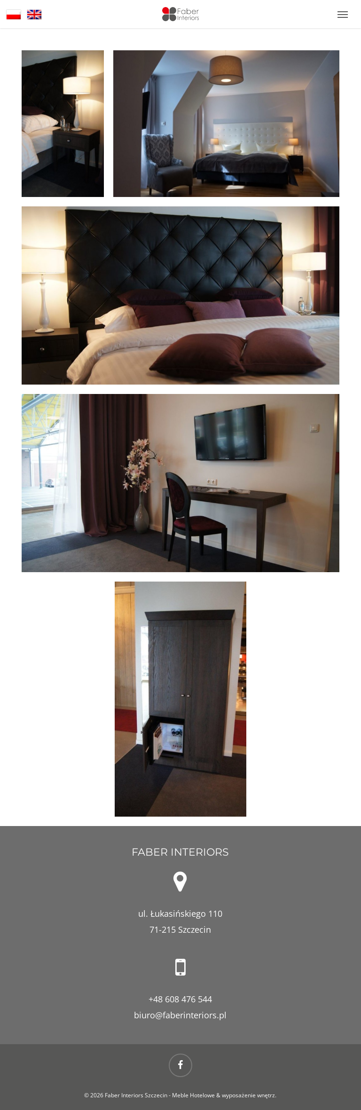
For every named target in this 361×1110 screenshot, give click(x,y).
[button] (342, 14)
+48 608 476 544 (180, 999)
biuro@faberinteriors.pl (180, 1015)
